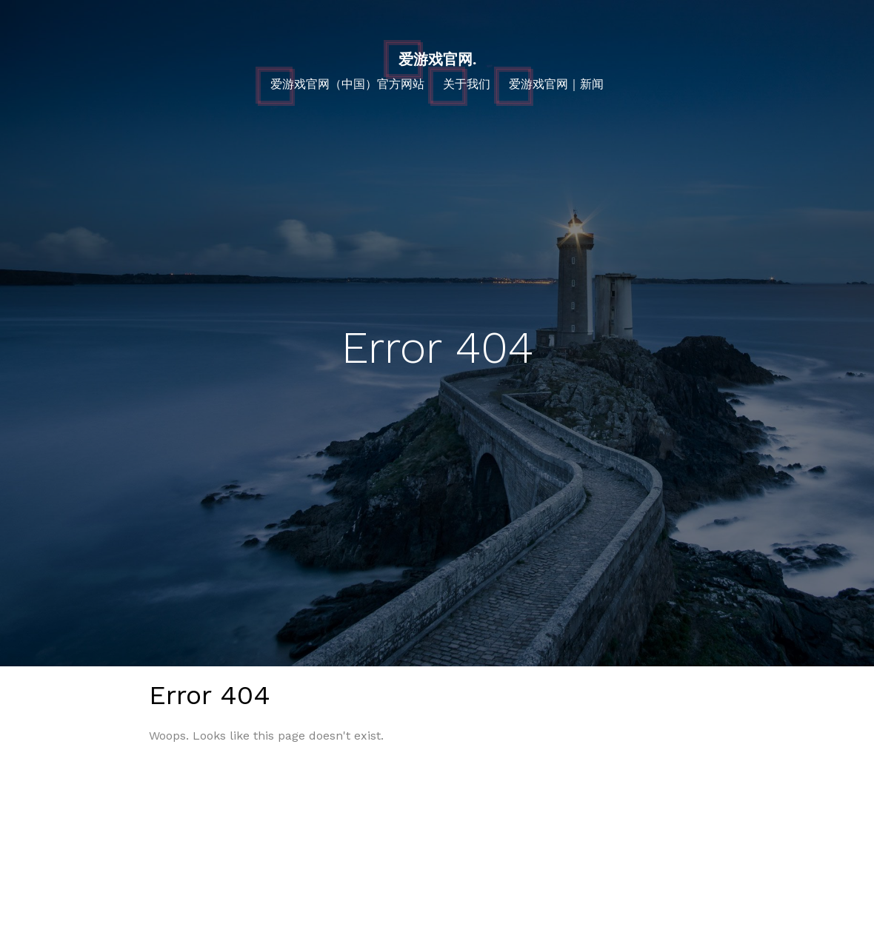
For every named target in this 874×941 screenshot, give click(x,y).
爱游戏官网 (437, 59)
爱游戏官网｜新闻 (556, 84)
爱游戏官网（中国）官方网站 (347, 84)
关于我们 (466, 84)
